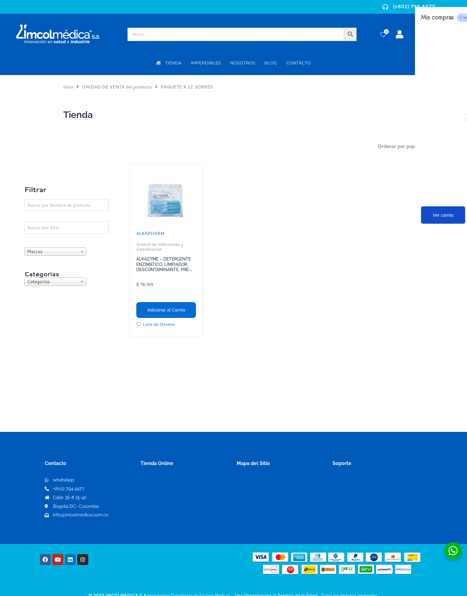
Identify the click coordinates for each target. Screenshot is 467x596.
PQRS (243, 491)
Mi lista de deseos (163, 491)
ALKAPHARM (151, 232)
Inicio (69, 87)
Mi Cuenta (154, 482)
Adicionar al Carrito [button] (166, 310)
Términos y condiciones (359, 482)
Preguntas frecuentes (357, 501)
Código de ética (350, 491)
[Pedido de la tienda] (412, 146)
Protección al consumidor (362, 511)
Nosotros (247, 481)
